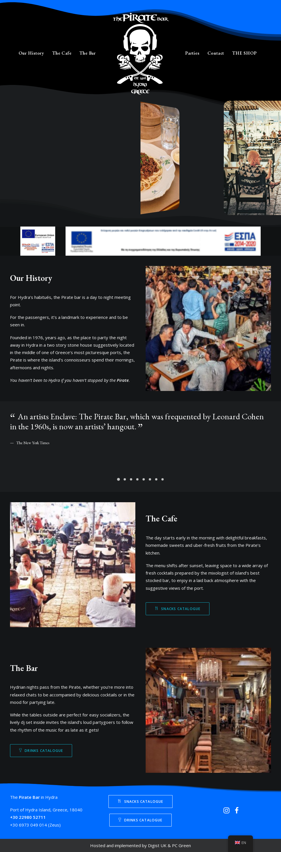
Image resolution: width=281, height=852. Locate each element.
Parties (192, 53)
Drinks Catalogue (41, 750)
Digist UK (157, 845)
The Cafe (61, 53)
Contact (215, 53)
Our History (31, 53)
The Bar (87, 53)
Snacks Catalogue (177, 608)
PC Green (181, 845)
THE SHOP (244, 53)
